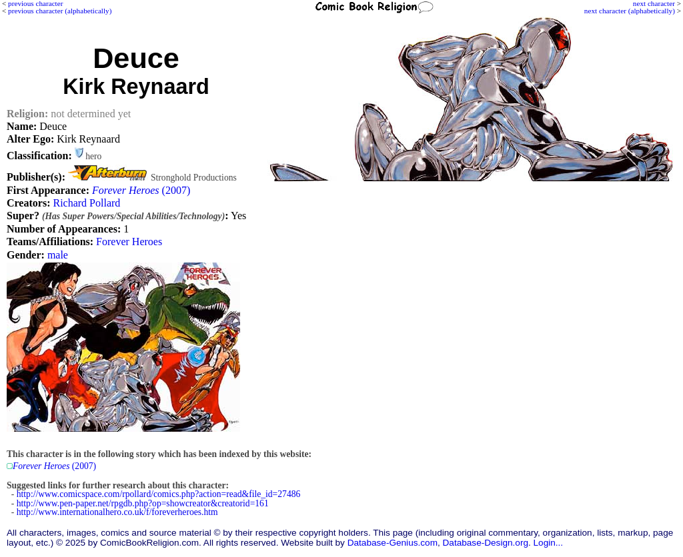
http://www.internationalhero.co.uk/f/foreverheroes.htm (117, 512)
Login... (549, 543)
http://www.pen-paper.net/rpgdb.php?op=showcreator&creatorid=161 (143, 503)
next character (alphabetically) (629, 11)
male (57, 255)
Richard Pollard (86, 203)
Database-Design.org (485, 543)
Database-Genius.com (393, 543)
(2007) (141, 190)
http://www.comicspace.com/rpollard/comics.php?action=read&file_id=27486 (159, 494)
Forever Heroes (129, 241)
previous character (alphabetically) (59, 11)
